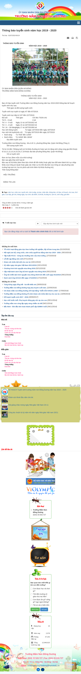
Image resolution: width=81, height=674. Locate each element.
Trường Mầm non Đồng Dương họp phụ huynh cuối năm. (25, 288)
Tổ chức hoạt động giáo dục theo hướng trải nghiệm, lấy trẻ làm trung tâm (32, 249)
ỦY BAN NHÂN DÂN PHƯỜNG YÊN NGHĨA (40, 12)
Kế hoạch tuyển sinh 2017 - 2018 (16, 297)
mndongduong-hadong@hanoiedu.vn (43, 666)
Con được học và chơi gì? (40, 590)
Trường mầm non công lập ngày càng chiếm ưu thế (23, 303)
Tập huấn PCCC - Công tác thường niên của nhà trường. (25, 256)
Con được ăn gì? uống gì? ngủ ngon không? (40, 601)
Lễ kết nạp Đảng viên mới (13, 259)
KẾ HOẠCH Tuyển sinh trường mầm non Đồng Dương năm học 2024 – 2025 (37, 390)
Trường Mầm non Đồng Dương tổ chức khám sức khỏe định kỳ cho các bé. (32, 294)
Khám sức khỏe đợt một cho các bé (17, 262)
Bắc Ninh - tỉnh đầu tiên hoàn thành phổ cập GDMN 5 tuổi (25, 307)
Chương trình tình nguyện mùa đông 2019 (19, 268)
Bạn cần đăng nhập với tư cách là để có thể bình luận (34, 231)
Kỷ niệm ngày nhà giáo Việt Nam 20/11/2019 (20, 265)
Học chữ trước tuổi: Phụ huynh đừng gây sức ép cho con (25, 300)
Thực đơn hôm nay (7, 315)
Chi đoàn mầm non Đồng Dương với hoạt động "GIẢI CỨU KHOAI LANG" (31, 291)
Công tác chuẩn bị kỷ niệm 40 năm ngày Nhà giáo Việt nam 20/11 (33, 412)
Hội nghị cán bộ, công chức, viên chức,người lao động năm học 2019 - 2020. (32, 252)
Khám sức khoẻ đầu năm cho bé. (20, 397)
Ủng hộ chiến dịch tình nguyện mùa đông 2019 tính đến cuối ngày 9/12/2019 (32, 275)
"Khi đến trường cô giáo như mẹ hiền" (39, 595)
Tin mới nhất (74, 385)
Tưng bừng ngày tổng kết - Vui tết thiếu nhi (20, 284)
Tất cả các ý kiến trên (40, 605)
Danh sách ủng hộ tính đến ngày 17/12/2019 (20, 278)
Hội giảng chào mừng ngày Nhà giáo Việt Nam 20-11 (28, 405)
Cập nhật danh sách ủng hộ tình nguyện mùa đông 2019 (25, 272)
